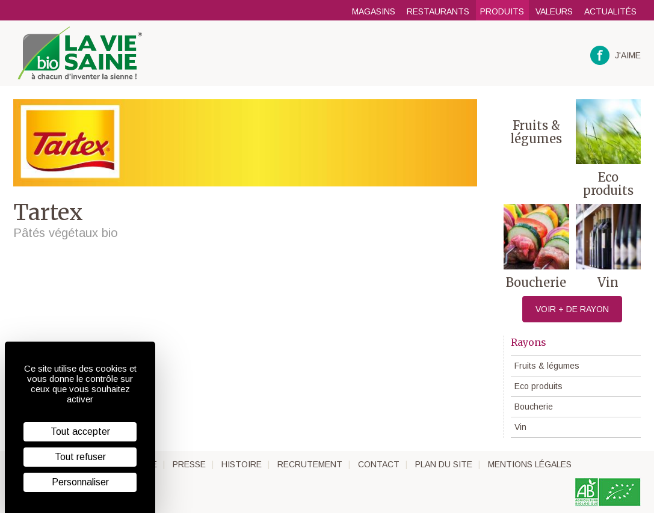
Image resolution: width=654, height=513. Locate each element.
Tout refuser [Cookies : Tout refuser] (80, 457)
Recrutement (309, 464)
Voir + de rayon (572, 309)
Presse (189, 464)
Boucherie (533, 406)
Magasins (373, 11)
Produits (502, 11)
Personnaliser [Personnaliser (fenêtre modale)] (80, 482)
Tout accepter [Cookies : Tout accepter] (80, 431)
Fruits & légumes (546, 365)
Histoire (241, 464)
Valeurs (554, 11)
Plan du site (443, 464)
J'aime (615, 55)
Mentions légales (530, 464)
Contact (378, 464)
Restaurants (438, 11)
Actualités (610, 11)
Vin (520, 427)
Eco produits (538, 386)
